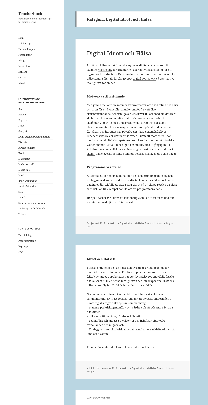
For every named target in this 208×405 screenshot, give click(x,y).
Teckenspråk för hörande (31, 208)
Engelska (23, 120)
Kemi (21, 153)
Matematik (24, 158)
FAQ (20, 251)
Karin (112, 223)
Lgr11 (92, 371)
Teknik (22, 214)
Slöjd (21, 191)
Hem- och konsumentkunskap (34, 136)
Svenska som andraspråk (31, 203)
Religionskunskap (27, 180)
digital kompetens (144, 78)
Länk (91, 368)
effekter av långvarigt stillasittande (134, 149)
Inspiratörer (25, 66)
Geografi (23, 131)
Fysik (21, 125)
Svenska (22, 197)
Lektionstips (24, 43)
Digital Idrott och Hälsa (119, 53)
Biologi (22, 114)
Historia (22, 142)
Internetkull (126, 202)
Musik (21, 175)
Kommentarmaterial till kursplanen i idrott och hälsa (120, 347)
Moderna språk (26, 164)
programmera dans (149, 189)
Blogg (21, 60)
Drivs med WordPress (98, 397)
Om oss (22, 77)
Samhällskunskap (27, 186)
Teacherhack (30, 13)
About (21, 83)
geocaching (105, 70)
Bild (20, 109)
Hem (21, 37)
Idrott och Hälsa (100, 259)
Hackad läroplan (27, 49)
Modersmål (24, 169)
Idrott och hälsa (26, 147)
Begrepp (23, 246)
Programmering (27, 240)
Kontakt (22, 71)
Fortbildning (25, 54)
